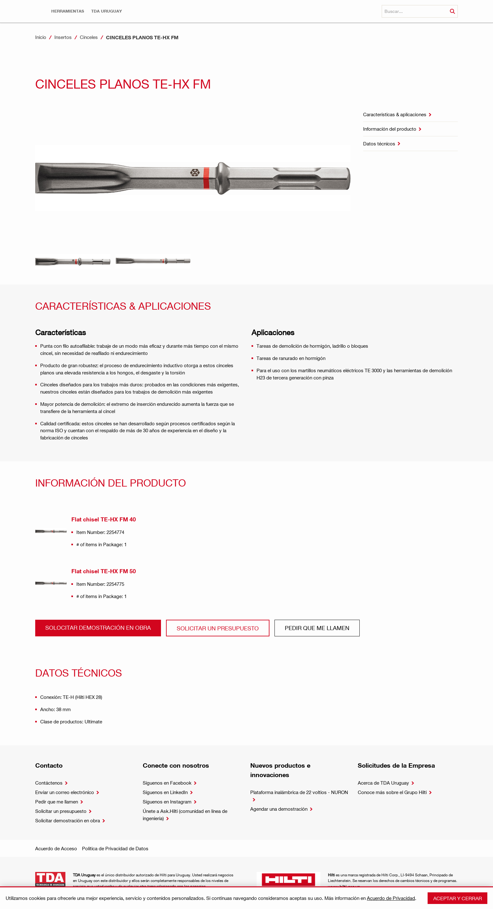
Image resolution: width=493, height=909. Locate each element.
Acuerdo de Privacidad (391, 898)
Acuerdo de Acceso (56, 848)
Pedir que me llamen (317, 627)
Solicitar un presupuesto (218, 628)
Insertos (63, 37)
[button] (67, 11)
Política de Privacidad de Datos (115, 848)
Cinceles (89, 37)
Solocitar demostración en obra (98, 627)
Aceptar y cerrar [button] (457, 898)
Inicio (40, 37)
